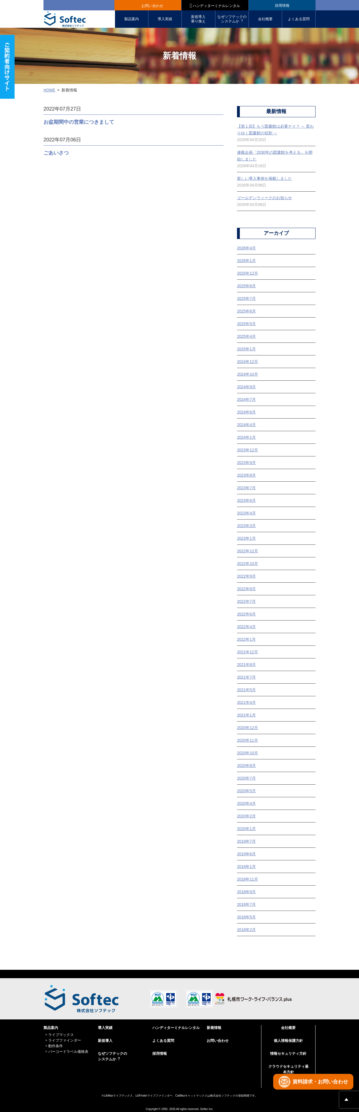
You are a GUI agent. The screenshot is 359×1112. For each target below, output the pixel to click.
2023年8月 (246, 475)
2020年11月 (247, 740)
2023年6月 (246, 500)
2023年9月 (246, 462)
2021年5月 (246, 690)
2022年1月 (246, 639)
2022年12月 (247, 551)
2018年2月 (246, 929)
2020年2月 (246, 816)
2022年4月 (246, 626)
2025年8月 (246, 286)
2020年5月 (246, 791)
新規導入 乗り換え (198, 19)
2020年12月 (247, 727)
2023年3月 (246, 525)
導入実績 (165, 19)
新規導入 (105, 1041)
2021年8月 (246, 664)
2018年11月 (247, 879)
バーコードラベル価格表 (68, 1051)
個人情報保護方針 (288, 1041)
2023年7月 (246, 488)
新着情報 (214, 1028)
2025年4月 (246, 336)
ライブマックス (61, 1035)
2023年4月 (246, 513)
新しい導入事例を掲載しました (264, 178)
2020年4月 (246, 803)
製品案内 (131, 19)
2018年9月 (246, 892)
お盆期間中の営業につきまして (78, 122)
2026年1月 (246, 260)
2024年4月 (246, 424)
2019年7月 (246, 841)
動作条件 (55, 1046)
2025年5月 (246, 323)
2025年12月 (247, 273)
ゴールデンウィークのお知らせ (264, 198)
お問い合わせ (152, 6)
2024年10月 (247, 374)
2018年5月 (246, 917)
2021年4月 (246, 702)
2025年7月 (246, 298)
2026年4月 (246, 248)
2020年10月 (247, 753)
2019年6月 (246, 854)
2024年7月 (246, 399)
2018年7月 (246, 904)
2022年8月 (246, 589)
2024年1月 (246, 437)
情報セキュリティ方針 (288, 1053)
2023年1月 (246, 538)
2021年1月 (246, 715)
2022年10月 (247, 563)
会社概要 (265, 19)
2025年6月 (246, 311)
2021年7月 (246, 677)
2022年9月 (246, 576)
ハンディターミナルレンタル (215, 5)
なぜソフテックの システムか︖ (232, 19)
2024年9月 (246, 387)
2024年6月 (246, 412)
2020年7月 (246, 778)
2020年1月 (246, 828)
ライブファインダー (64, 1040)
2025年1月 (246, 349)
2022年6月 (246, 614)
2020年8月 (246, 765)
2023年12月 (247, 450)
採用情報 (282, 5)
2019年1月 (246, 866)
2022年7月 (246, 601)
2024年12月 (247, 361)
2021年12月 (247, 652)
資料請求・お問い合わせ (320, 1082)
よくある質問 (299, 19)
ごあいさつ (56, 153)
